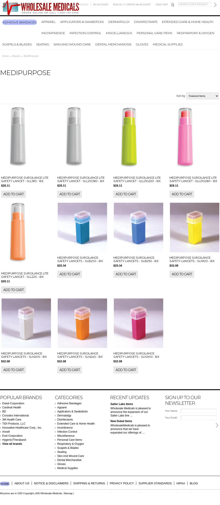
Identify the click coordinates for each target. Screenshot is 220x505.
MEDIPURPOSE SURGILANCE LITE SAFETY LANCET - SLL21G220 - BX (137, 179)
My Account (100, 4)
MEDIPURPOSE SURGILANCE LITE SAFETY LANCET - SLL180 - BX (24, 179)
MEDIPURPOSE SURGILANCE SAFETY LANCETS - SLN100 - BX (191, 259)
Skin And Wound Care (72, 44)
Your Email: (171, 417)
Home (5, 56)
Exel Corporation (12, 435)
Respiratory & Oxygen (195, 33)
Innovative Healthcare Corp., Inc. (22, 427)
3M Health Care (11, 419)
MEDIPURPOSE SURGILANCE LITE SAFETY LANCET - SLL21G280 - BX (193, 179)
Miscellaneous (119, 33)
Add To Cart (13, 194)
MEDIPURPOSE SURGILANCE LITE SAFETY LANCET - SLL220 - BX (24, 275)
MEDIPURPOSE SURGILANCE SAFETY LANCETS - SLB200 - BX (80, 259)
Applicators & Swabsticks (82, 22)
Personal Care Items (154, 33)
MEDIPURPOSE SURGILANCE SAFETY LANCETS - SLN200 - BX (24, 355)
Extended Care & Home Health (187, 22)
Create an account (138, 4)
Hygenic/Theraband (14, 439)
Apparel (48, 22)
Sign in (117, 4)
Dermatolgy (119, 22)
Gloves (142, 44)
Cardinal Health (11, 407)
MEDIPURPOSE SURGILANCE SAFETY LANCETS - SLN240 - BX (80, 355)
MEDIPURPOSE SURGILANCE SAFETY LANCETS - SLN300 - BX (136, 355)
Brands (16, 56)
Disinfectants (145, 22)
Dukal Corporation (13, 403)
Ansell (6, 431)
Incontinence (53, 33)
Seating (42, 44)
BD (4, 411)
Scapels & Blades (17, 44)
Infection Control (85, 33)
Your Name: (171, 410)
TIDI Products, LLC (13, 423)
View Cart (161, 4)
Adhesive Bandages (19, 22)
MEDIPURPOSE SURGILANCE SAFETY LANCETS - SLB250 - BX (135, 259)
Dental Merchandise (113, 44)
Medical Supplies (168, 44)
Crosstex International (15, 415)
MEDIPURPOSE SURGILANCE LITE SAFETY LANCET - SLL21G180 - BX (81, 179)
